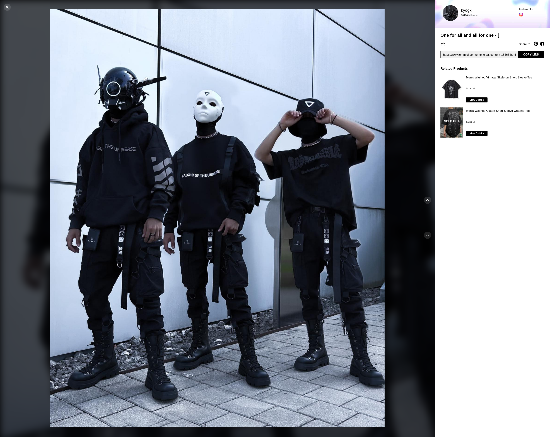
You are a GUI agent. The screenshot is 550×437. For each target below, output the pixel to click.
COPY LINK (531, 54)
